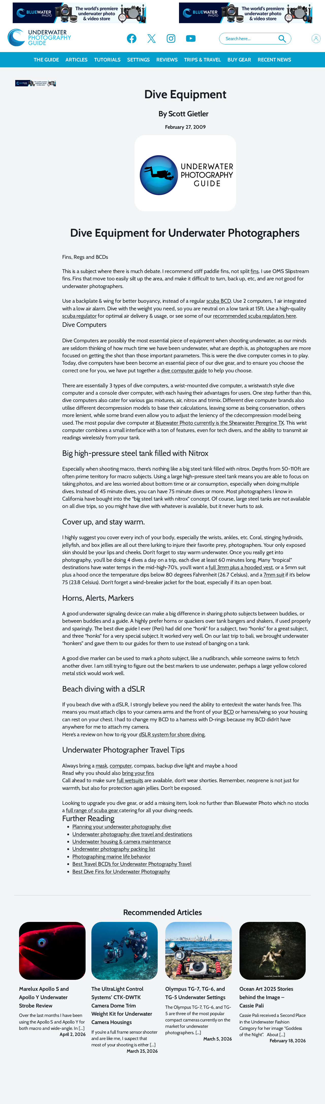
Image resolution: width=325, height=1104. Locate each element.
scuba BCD (218, 301)
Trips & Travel (206, 60)
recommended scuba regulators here (254, 316)
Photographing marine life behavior (111, 856)
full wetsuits (130, 780)
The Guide (50, 60)
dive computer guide (184, 370)
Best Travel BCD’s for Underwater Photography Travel (131, 864)
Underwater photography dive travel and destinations (132, 834)
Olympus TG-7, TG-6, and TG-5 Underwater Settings (195, 998)
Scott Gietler (188, 113)
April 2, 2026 (73, 1040)
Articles (80, 60)
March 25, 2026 (142, 1057)
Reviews (170, 60)
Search (282, 39)
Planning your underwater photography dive (121, 826)
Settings (141, 60)
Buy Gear (243, 60)
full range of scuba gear (92, 810)
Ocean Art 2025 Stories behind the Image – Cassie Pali (266, 1002)
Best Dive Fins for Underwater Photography (121, 871)
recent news (274, 60)
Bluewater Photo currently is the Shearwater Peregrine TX (220, 423)
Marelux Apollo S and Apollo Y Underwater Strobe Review (44, 1002)
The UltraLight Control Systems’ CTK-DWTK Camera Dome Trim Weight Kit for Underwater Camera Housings (121, 1011)
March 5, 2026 (217, 1044)
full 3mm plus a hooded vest (240, 567)
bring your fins (138, 773)
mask (101, 765)
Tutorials (110, 60)
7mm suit (274, 574)
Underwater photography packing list (113, 849)
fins (255, 271)
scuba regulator (79, 316)
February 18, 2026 (288, 1046)
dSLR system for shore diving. (172, 734)
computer (121, 765)
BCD (228, 712)
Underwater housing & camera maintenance (121, 841)
